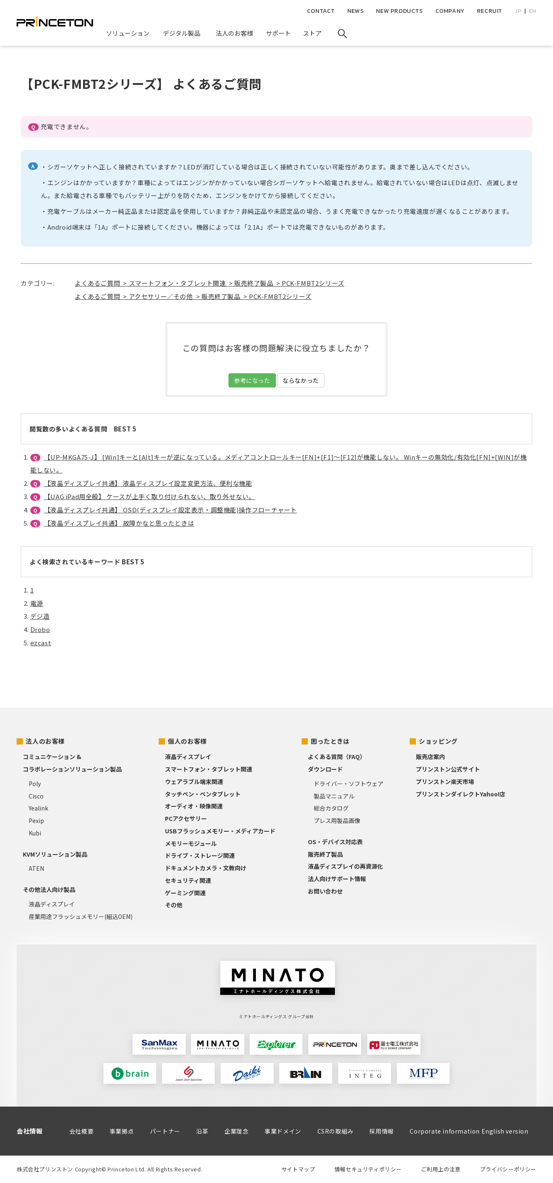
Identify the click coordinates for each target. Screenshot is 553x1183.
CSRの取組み (335, 1131)
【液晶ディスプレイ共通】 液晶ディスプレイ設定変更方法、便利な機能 (148, 483)
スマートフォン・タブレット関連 (208, 769)
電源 (36, 603)
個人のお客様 (187, 741)
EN (532, 11)
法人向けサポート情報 (337, 878)
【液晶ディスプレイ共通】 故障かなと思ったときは (119, 523)
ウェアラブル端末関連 (194, 781)
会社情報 (29, 1131)
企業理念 (236, 1131)
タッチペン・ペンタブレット (203, 794)
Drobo (40, 629)
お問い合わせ (325, 891)
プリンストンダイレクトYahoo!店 (460, 794)
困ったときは (330, 741)
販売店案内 (430, 756)
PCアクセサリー (186, 818)
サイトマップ (298, 1169)
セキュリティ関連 (188, 880)
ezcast (41, 642)
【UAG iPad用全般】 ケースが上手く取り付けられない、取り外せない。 (149, 496)
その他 (173, 905)
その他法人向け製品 (49, 889)
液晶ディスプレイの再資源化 (345, 866)
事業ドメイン (283, 1131)
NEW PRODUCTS (399, 11)
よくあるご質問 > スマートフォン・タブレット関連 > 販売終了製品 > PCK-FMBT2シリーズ (209, 283)
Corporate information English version (469, 1131)
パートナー (165, 1131)
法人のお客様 (45, 741)
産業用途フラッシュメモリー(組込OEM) (81, 916)
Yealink (38, 808)
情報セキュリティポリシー (368, 1169)
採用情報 (381, 1131)
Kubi (35, 833)
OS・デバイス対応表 (335, 842)
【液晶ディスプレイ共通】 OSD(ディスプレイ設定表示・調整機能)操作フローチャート (170, 509)
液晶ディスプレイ (52, 904)
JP (518, 11)
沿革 (202, 1131)
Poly (35, 783)
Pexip (36, 820)
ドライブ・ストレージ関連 (200, 855)
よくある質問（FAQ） (337, 756)
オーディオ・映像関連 (194, 806)
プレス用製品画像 (337, 820)
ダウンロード (325, 769)
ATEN (36, 868)
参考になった (252, 380)
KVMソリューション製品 (55, 854)
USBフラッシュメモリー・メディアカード (220, 831)
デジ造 (40, 616)
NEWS (355, 11)
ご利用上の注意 (440, 1169)
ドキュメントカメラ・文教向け (205, 868)
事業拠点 (122, 1131)
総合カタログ (331, 808)
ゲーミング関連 (185, 893)
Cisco (36, 796)
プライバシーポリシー (508, 1169)
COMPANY (450, 11)
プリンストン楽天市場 (445, 781)
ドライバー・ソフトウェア (348, 783)
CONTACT (321, 11)
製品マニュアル (334, 796)
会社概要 (81, 1131)
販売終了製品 (325, 854)
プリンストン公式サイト (448, 769)
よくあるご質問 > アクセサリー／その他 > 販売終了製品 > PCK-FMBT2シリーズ (193, 296)
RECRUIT (489, 11)
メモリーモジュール (191, 843)
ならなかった (301, 380)
